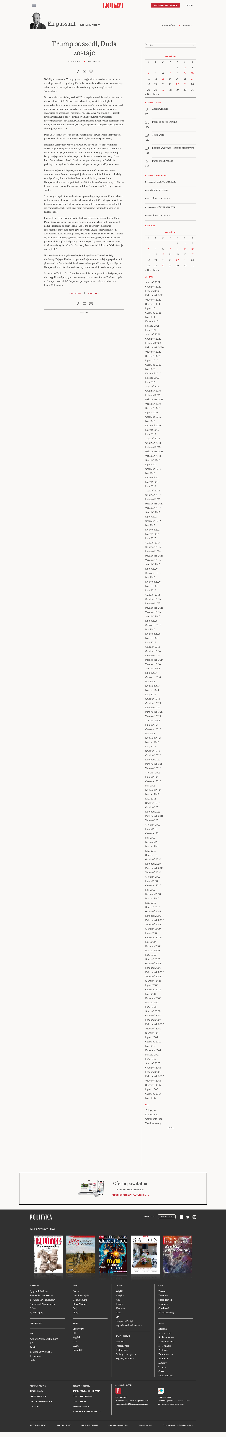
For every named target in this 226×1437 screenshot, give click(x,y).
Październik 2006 (154, 1077)
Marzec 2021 (152, 326)
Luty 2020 (150, 383)
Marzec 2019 (152, 430)
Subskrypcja (167, 1217)
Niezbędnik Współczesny (42, 1304)
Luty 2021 (150, 330)
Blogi (160, 1287)
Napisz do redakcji (38, 1397)
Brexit (76, 1292)
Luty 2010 (150, 903)
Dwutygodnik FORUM (38, 1426)
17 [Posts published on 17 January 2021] (192, 79)
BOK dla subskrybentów (41, 1402)
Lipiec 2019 (151, 413)
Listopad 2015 (152, 604)
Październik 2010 (154, 869)
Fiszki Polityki (164, 1398)
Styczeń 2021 (152, 335)
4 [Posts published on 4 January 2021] (148, 74)
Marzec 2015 (152, 639)
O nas (161, 1372)
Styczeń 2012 (152, 803)
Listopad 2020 (153, 344)
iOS (116, 1398)
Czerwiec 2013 (153, 730)
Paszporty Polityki (125, 1321)
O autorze (188, 26)
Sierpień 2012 (152, 773)
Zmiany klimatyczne (126, 1355)
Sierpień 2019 (152, 409)
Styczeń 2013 (152, 751)
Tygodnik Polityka (39, 1292)
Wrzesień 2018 (153, 456)
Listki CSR (78, 1350)
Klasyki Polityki (166, 1342)
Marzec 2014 (152, 691)
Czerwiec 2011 (153, 834)
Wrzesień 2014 (153, 665)
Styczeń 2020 (152, 387)
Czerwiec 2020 (153, 365)
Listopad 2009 (153, 916)
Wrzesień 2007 (153, 1029)
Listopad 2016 (153, 552)
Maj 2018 (150, 474)
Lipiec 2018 (151, 465)
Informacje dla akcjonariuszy (87, 1412)
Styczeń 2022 (152, 283)
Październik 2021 (154, 296)
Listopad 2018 (153, 448)
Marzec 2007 (152, 1055)
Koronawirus (36, 1324)
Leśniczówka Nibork (89, 1426)
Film (118, 1300)
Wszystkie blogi (166, 1313)
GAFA (76, 1346)
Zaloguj (189, 5)
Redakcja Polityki (38, 1387)
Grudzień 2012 (153, 756)
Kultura (119, 1287)
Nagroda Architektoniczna (129, 1326)
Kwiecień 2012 (153, 790)
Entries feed (151, 1115)
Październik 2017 (154, 504)
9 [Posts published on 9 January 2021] (185, 74)
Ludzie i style (165, 1333)
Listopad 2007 (153, 1020)
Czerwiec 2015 (153, 626)
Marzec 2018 (152, 482)
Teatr (118, 1313)
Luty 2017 (150, 539)
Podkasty (163, 1350)
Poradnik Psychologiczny (42, 1300)
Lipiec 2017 (151, 517)
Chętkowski (164, 1309)
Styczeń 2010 (152, 908)
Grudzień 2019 (153, 391)
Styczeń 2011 (152, 855)
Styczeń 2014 (152, 699)
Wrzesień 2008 (153, 977)
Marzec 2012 (152, 795)
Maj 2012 (150, 786)
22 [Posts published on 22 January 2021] (177, 85)
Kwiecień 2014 (153, 686)
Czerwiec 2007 (153, 1042)
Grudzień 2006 (153, 1068)
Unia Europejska (81, 1296)
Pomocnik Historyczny (41, 1296)
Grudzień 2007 (153, 1016)
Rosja (75, 1309)
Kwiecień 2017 (153, 530)
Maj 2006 (150, 1098)
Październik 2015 (154, 608)
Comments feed (154, 1119)
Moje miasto (164, 1346)
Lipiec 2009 (151, 934)
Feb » (156, 95)
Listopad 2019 (153, 396)
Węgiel (76, 1338)
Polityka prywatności (83, 1397)
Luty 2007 (150, 1059)
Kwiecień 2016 (153, 582)
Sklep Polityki (165, 1376)
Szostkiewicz (165, 1300)
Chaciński (163, 1304)
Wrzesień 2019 (153, 404)
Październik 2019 (154, 400)
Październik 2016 (154, 556)
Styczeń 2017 (152, 543)
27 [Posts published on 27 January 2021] (163, 90)
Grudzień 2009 (153, 912)
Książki (119, 1292)
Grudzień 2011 (152, 808)
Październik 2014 (154, 660)
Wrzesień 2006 (153, 1081)
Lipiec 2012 (151, 777)
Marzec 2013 (152, 743)
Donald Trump (80, 1300)
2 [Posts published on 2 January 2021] (185, 68)
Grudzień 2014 (153, 652)
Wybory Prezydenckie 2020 (44, 1339)
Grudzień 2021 (153, 287)
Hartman (163, 1296)
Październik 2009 (154, 921)
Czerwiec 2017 (153, 521)
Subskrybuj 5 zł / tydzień (165, 5)
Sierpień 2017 (152, 513)
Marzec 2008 (152, 1003)
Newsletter (149, 1217)
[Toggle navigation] (34, 5)
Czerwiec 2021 (153, 313)
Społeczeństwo (166, 1338)
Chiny (76, 1313)
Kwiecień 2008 (153, 999)
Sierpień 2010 (152, 877)
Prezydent (35, 1356)
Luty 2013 (150, 747)
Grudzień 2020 (153, 339)
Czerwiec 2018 (153, 469)
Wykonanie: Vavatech (145, 1426)
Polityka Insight (64, 1426)
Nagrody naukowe (125, 1359)
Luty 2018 (150, 487)
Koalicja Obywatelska (41, 1352)
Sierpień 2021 (152, 304)
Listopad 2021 (152, 291)
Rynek (75, 1324)
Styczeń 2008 (153, 1012)
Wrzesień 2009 (153, 925)
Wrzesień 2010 (153, 873)
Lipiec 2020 (151, 361)
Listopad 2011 (152, 812)
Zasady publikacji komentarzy (86, 1392)
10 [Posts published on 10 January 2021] (192, 74)
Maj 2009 (150, 942)
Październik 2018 (154, 452)
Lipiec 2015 (151, 621)
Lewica (33, 1348)
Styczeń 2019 (152, 439)
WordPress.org (153, 1124)
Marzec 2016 (152, 586)
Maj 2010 (150, 890)
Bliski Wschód (80, 1304)
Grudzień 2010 (153, 860)
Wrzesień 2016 (153, 560)
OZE (75, 1342)
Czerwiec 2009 (153, 938)
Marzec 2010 (152, 899)
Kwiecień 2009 (153, 947)
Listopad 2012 (152, 760)
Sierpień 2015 (152, 617)
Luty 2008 (151, 1007)
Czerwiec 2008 (153, 990)
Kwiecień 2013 (153, 738)
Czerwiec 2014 (153, 678)
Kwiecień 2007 (153, 1051)
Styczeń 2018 (152, 491)
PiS (31, 1344)
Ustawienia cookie (81, 1407)
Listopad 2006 (153, 1072)
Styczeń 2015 (152, 647)
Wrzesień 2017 (153, 508)
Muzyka (120, 1296)
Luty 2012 (150, 799)
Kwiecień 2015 (153, 634)
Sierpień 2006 (153, 1085)
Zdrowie (120, 1342)
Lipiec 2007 (151, 1038)
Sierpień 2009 (153, 929)
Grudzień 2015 (153, 599)
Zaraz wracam (167, 182)
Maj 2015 (150, 630)
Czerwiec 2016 (153, 573)
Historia (162, 1329)
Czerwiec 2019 (153, 417)
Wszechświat (122, 1346)
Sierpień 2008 (153, 981)
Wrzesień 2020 (153, 352)
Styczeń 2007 (152, 1064)
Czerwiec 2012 (153, 782)
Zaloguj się (151, 1111)
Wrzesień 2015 (153, 613)
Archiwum (163, 1359)
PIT (74, 1333)
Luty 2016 (150, 591)
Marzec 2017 (152, 534)
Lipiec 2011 (151, 829)
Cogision (117, 1426)
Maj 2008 (150, 994)
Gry (117, 1317)
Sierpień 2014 (152, 669)
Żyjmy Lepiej (36, 1313)
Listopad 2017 (152, 500)
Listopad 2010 (153, 864)
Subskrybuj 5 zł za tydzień (129, 1196)
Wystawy (120, 1309)
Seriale (119, 1304)
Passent (162, 1292)
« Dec (148, 95)
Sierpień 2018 (152, 461)
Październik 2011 (154, 816)
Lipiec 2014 (151, 673)
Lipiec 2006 (151, 1090)
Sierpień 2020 (153, 357)
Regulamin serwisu (81, 1387)
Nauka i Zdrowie (123, 1337)
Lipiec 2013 (151, 725)
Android (123, 1398)
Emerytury (78, 1329)
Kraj (32, 1334)
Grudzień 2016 (153, 547)
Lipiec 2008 (151, 986)
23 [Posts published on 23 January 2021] (185, 85)
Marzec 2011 (152, 847)
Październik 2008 (154, 973)
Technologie (122, 1350)
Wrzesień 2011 (152, 821)
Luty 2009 (151, 955)
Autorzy (162, 1363)
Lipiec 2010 (151, 882)
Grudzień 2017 (153, 495)
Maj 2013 (150, 734)
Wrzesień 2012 (153, 769)
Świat (75, 1287)
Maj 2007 (150, 1046)
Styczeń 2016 (152, 595)
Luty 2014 (150, 695)
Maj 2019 (150, 422)
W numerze (35, 1287)
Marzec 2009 (152, 951)
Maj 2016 (150, 578)
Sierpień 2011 (152, 825)
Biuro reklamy (36, 1392)
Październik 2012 (154, 764)
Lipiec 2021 (151, 309)
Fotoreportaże (165, 1355)
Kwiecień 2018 (153, 478)
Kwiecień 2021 (153, 322)
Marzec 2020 (152, 378)
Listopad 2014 (152, 656)
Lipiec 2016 (151, 569)
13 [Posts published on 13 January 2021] (163, 79)
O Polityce (34, 1407)
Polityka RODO (79, 1402)
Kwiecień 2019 (153, 426)
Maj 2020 (150, 370)
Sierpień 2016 (152, 565)
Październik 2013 (154, 712)
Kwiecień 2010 (153, 895)
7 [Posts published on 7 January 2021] (170, 74)
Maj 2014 (150, 682)
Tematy (162, 1367)
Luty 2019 (150, 435)
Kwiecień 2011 (152, 842)
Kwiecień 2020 (153, 374)
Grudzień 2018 (153, 443)
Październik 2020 (154, 348)
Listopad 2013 (153, 708)
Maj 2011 (150, 838)
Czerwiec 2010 (153, 886)
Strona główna (169, 26)
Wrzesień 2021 (153, 300)
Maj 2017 (150, 526)
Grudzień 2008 (153, 964)
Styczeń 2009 (153, 960)
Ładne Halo (124, 1426)
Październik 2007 (154, 1025)
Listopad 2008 (153, 968)
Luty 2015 (150, 643)
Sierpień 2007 (153, 1033)
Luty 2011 (150, 851)
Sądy (32, 1361)
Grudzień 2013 (153, 704)
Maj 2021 (150, 317)
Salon (33, 1309)
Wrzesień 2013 (153, 717)
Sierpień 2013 (152, 721)
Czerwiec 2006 (153, 1094)
